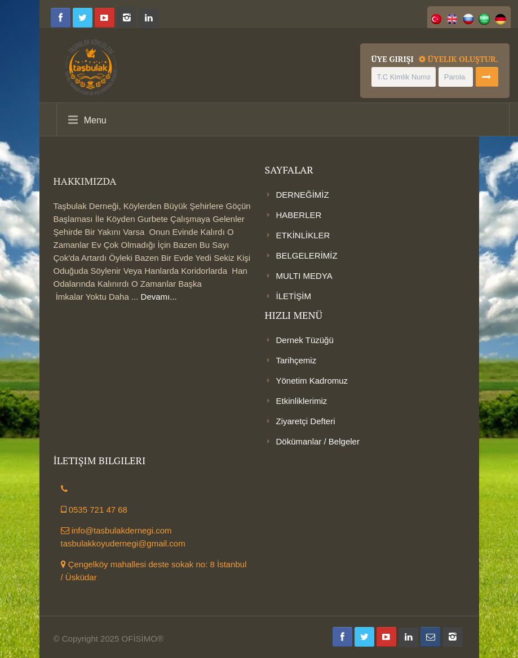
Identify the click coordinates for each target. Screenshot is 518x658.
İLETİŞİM (294, 296)
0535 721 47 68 (94, 509)
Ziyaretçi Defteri (305, 421)
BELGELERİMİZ (307, 255)
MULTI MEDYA (304, 276)
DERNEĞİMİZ (302, 194)
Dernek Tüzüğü (305, 340)
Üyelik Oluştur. (458, 59)
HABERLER (299, 215)
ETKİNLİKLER (303, 235)
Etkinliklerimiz (301, 401)
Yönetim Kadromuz (312, 380)
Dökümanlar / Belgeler (318, 441)
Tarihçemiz (296, 360)
